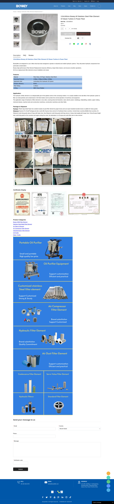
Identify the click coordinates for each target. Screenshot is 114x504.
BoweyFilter (108, 473)
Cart (94, 1)
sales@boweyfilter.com (53, 483)
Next (16, 49)
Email (15, 426)
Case (69, 6)
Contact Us (92, 6)
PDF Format (78, 38)
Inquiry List (86, 1)
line (74, 44)
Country (60, 426)
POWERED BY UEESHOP (65, 501)
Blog (74, 6)
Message (16, 441)
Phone (15, 433)
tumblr (90, 44)
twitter (78, 44)
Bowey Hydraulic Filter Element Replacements (30, 11)
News (79, 6)
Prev (16, 14)
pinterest (86, 44)
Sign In (74, 1)
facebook (70, 44)
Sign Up (79, 1)
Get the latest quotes (83, 34)
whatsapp (82, 44)
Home (14, 11)
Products (63, 6)
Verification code (18, 460)
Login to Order (68, 34)
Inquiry (85, 6)
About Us (56, 6)
